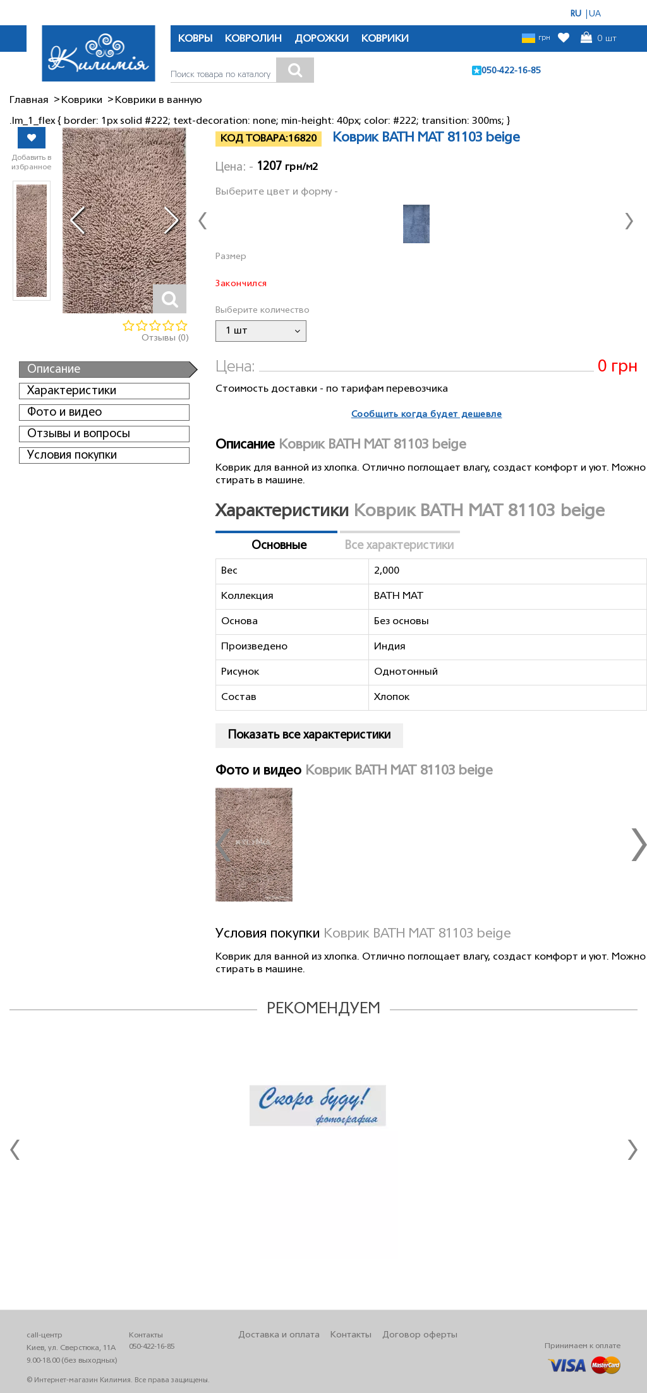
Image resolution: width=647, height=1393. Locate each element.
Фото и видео (64, 412)
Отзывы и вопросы (78, 434)
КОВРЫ (195, 39)
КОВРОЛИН (253, 39)
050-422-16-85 (511, 71)
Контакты (351, 1335)
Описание (53, 370)
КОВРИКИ (385, 39)
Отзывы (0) (165, 338)
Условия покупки (72, 455)
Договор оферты (419, 1335)
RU (576, 14)
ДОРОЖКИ (321, 39)
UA (595, 14)
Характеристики (71, 391)
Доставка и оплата (279, 1335)
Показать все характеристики (309, 735)
